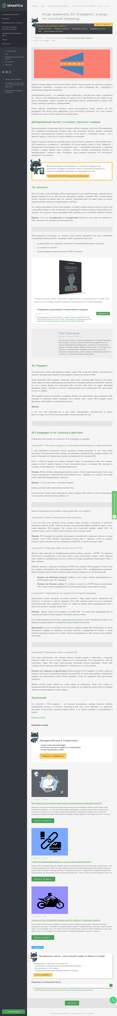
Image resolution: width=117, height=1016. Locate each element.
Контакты (72, 1003)
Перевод (89, 38)
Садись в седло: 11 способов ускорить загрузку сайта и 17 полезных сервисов (66, 920)
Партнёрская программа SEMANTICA (13, 91)
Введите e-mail (42, 313)
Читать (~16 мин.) (43, 879)
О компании (90, 1013)
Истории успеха (10, 51)
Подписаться (103, 313)
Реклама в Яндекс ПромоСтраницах (9, 28)
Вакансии (8, 65)
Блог (7, 54)
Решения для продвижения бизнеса (14, 58)
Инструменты (10, 62)
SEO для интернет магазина (75, 38)
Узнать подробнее (43, 975)
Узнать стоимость (53, 756)
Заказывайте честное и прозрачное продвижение (68, 176)
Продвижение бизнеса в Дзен (12, 34)
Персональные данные (78, 1013)
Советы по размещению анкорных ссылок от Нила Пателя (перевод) (62, 862)
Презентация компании (13, 79)
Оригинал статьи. (38, 717)
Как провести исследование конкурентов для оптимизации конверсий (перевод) (67, 803)
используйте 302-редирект (72, 620)
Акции (4, 39)
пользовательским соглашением (72, 321)
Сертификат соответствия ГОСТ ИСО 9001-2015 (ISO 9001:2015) (14, 85)
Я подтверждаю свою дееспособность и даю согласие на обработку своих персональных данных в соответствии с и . (64, 319)
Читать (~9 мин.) (42, 820)
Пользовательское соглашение (59, 1013)
